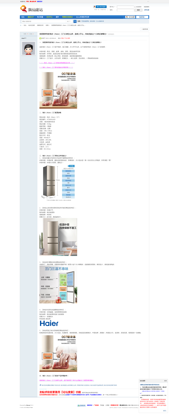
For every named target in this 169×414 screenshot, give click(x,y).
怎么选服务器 (100, 21)
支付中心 (49, 17)
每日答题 (40, 17)
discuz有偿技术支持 (82, 17)
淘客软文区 (40, 25)
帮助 (27, 1)
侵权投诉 (39, 1)
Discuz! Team (29, 407)
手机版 (102, 405)
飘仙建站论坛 (21, 25)
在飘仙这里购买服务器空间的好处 (149, 384)
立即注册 (146, 10)
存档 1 (47, 25)
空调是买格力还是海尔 (83, 385)
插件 (57, 17)
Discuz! (28, 405)
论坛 (22, 17)
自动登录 (137, 7)
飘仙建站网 (33, 1)
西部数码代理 (114, 405)
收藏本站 (22, 1)
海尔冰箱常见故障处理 (96, 385)
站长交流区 (31, 25)
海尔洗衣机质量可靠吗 (110, 385)
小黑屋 (107, 405)
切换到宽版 (148, 1)
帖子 (68, 21)
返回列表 (145, 29)
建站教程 (92, 21)
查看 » (165, 411)
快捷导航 (141, 17)
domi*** (24, 38)
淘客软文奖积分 (67, 17)
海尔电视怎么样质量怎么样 (68, 385)
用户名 (112, 7)
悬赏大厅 (31, 17)
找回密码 (146, 7)
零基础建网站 (85, 21)
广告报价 (96, 405)
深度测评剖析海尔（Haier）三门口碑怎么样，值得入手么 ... (68, 25)
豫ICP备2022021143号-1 (135, 405)
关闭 (165, 381)
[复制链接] (111, 34)
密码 (111, 10)
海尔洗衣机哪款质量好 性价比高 (50, 385)
